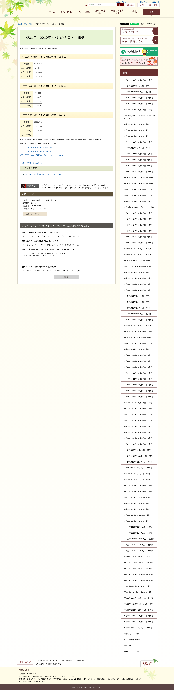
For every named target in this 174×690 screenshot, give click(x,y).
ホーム (52, 12)
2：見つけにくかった (52, 271)
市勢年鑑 (127, 645)
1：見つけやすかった (32, 271)
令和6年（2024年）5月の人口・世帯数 (138, 213)
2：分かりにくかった (52, 236)
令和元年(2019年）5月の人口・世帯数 (138, 568)
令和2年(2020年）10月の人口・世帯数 (138, 468)
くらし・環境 (83, 12)
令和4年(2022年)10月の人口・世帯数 (137, 326)
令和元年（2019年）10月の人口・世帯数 (139, 539)
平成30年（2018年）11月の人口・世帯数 (139, 604)
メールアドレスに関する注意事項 (48, 664)
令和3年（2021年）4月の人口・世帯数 (138, 432)
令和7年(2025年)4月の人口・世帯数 (137, 148)
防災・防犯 (66, 12)
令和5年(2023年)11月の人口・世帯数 (137, 249)
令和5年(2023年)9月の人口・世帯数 (137, 261)
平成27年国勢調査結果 (132, 640)
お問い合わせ (144, 2)
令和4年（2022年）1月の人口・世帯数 (138, 379)
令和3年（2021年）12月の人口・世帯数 (138, 385)
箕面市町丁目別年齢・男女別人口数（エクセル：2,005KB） (42, 155)
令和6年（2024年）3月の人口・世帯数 (138, 225)
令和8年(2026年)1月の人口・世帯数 (137, 86)
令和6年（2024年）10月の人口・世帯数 (138, 183)
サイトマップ (132, 2)
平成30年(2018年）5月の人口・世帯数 (138, 628)
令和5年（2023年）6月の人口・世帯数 (138, 278)
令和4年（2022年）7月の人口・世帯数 (138, 343)
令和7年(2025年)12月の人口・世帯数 (137, 92)
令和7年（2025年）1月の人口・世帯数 (138, 166)
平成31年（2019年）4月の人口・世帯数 (138, 574)
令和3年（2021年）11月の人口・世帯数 (138, 391)
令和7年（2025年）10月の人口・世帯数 (138, 104)
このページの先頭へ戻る (147, 664)
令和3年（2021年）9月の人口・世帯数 (138, 403)
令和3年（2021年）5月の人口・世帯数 (138, 426)
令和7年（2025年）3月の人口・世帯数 (138, 154)
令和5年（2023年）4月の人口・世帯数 (138, 290)
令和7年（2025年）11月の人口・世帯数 (138, 98)
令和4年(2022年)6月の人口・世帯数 (137, 349)
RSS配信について (83, 660)
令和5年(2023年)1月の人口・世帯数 (137, 308)
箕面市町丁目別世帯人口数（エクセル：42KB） (37, 147)
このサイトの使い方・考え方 (46, 660)
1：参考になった (30, 245)
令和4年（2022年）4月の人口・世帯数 (138, 361)
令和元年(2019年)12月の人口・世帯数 (138, 527)
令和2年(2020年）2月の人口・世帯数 (137, 515)
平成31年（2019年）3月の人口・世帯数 (138, 580)
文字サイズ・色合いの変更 (148, 5)
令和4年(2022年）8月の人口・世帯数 (137, 337)
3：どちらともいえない (72, 236)
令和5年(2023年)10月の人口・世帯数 (137, 255)
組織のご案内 (121, 2)
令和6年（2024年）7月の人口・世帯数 (138, 201)
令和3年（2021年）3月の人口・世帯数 (138, 438)
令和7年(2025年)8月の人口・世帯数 (137, 124)
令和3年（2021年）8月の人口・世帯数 (138, 408)
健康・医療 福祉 (100, 11)
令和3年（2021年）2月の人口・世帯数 (138, 444)
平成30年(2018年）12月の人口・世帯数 (138, 598)
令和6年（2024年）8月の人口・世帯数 (138, 195)
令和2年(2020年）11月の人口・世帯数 (138, 462)
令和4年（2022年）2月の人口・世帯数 (138, 373)
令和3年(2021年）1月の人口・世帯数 (137, 450)
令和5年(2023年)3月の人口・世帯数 (137, 296)
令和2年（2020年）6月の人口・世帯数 (138, 491)
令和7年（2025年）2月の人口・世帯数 (138, 160)
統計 (30, 24)
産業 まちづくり (134, 11)
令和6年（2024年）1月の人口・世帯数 (138, 237)
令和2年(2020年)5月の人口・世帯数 (137, 497)
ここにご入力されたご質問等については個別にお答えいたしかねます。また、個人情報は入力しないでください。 (44, 258)
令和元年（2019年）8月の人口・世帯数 (138, 551)
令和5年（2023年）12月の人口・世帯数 (138, 243)
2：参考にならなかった (49, 245)
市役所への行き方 (25, 662)
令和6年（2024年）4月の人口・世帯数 (138, 219)
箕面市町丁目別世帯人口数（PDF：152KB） (36, 151)
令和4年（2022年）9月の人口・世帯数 (138, 332)
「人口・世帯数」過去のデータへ (32, 163)
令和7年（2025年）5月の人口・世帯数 (138, 142)
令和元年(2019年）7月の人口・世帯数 (138, 557)
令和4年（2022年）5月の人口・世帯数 (138, 355)
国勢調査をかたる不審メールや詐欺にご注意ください (139, 117)
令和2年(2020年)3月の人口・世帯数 (137, 509)
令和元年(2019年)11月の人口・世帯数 (138, 533)
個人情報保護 (67, 660)
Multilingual (155, 2)
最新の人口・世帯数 (131, 634)
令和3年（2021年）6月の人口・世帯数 (138, 420)
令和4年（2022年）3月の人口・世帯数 (138, 367)
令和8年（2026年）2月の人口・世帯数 (138, 80)
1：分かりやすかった (32, 236)
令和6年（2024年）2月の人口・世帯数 (138, 231)
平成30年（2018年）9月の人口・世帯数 (138, 616)
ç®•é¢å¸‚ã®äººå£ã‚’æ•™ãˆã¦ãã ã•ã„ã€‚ (45, 174)
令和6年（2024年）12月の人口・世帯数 (138, 172)
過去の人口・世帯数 (131, 651)
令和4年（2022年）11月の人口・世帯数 (138, 320)
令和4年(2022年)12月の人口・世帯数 (137, 314)
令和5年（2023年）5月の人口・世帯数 (138, 284)
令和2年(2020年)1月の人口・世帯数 (137, 521)
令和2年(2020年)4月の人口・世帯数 (137, 503)
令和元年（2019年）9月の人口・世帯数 (138, 545)
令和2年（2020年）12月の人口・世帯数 (138, 456)
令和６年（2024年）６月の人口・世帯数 (139, 207)
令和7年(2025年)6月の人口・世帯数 (137, 136)
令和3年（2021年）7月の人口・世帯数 (138, 414)
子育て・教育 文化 (117, 11)
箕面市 (19, 24)
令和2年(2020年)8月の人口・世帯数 (137, 480)
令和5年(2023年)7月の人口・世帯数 (137, 272)
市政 (151, 12)
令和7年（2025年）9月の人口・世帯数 (138, 110)
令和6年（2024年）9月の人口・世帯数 (138, 189)
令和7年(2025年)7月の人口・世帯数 (137, 130)
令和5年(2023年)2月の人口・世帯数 (137, 302)
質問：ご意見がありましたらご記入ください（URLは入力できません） (48, 249)
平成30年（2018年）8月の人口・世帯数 (138, 622)
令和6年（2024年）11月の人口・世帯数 (138, 178)
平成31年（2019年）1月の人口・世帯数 (138, 592)
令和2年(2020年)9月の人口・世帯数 (137, 474)
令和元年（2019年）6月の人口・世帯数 (138, 562)
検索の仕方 (130, 5)
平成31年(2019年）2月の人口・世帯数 (138, 586)
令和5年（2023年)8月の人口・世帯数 (137, 266)
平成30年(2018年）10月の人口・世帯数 (138, 610)
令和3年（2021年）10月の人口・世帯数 (138, 397)
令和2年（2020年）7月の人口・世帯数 (138, 486)
